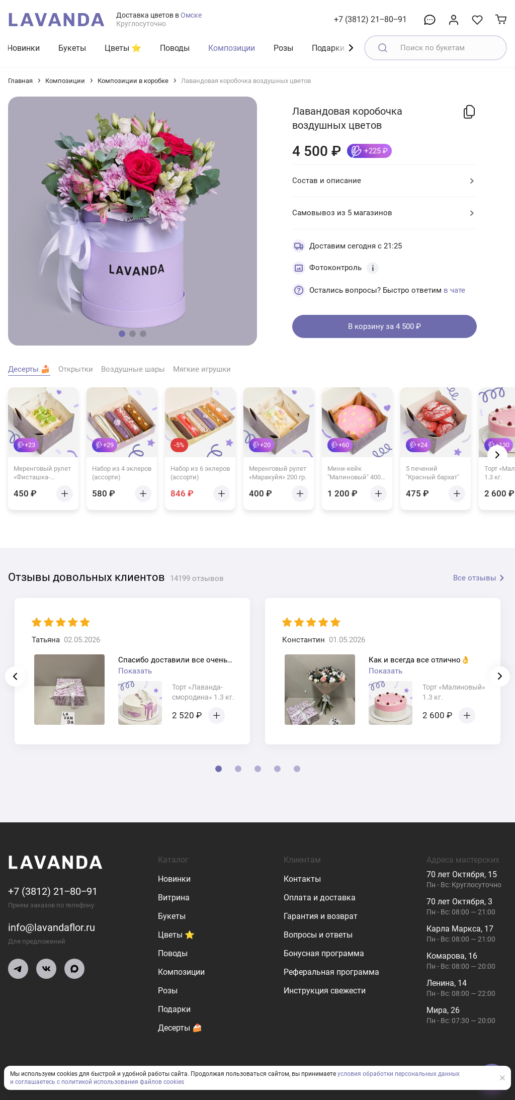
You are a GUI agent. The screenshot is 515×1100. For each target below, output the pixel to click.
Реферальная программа (331, 972)
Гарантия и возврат (321, 916)
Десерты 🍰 (180, 1028)
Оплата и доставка (320, 897)
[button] (122, 333)
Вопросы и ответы (318, 935)
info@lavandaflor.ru (51, 927)
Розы (283, 48)
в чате (454, 290)
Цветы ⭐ (123, 48)
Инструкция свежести (325, 990)
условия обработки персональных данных (398, 1073)
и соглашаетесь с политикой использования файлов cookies (97, 1081)
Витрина (174, 897)
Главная (20, 80)
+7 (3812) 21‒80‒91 (370, 19)
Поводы (175, 48)
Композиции (231, 48)
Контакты (302, 879)
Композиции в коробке (133, 80)
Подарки (328, 48)
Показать (135, 670)
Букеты (72, 48)
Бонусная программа (324, 953)
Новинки (23, 48)
